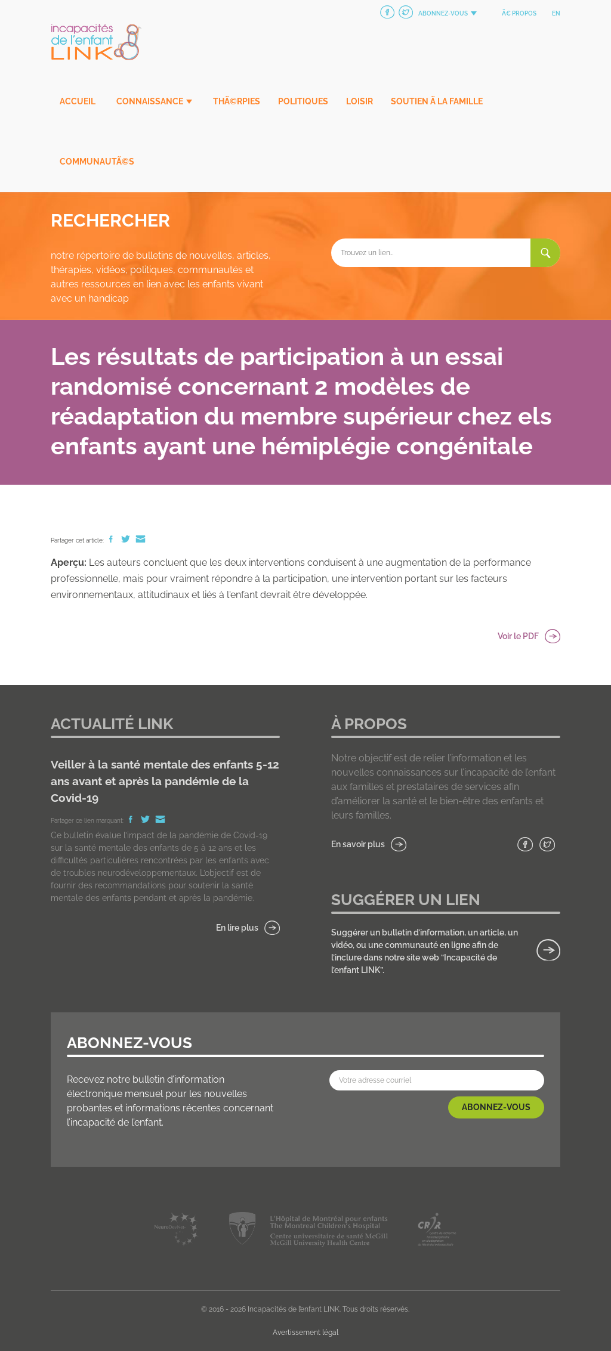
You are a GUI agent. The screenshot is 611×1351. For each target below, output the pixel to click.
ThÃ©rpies (236, 101)
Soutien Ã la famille (437, 101)
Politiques (303, 101)
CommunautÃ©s (97, 161)
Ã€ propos (519, 13)
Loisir (359, 101)
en (556, 13)
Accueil (77, 101)
